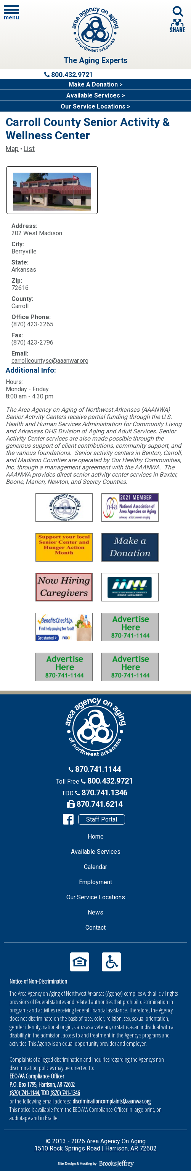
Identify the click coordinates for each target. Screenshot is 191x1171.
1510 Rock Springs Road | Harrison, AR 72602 (95, 1148)
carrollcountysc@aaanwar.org (49, 360)
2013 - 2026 (68, 1141)
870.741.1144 (98, 769)
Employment (95, 882)
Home (96, 836)
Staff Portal (101, 819)
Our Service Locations (95, 897)
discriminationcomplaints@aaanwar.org (111, 1101)
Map (12, 149)
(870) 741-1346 (65, 1093)
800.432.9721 (110, 780)
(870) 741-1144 (24, 1093)
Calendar (95, 866)
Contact (95, 927)
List (29, 149)
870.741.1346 (104, 792)
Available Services (95, 851)
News (95, 912)
